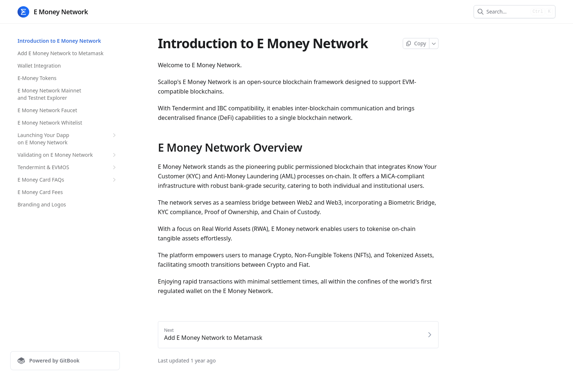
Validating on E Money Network (68, 155)
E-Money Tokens (37, 78)
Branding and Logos (42, 204)
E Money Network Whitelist (50, 122)
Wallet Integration (39, 65)
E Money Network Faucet (47, 110)
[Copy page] (416, 43)
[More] (434, 43)
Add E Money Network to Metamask (60, 53)
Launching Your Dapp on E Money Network (68, 139)
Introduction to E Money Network (59, 40)
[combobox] (507, 11)
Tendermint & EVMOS (68, 167)
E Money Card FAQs (68, 179)
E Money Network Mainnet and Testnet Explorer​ (49, 94)
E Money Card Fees (40, 192)
